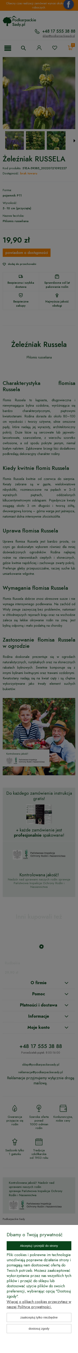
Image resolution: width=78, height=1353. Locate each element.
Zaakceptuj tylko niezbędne (39, 1317)
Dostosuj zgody (39, 1328)
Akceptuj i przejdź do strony (39, 1245)
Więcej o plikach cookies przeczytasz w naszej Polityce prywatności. (39, 1304)
